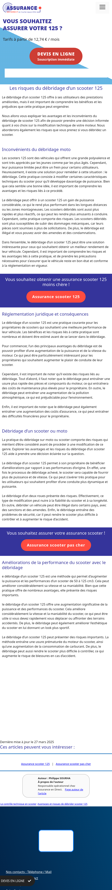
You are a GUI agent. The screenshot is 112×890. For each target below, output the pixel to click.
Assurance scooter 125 (56, 296)
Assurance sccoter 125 (35, 764)
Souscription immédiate (56, 56)
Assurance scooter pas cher (56, 545)
